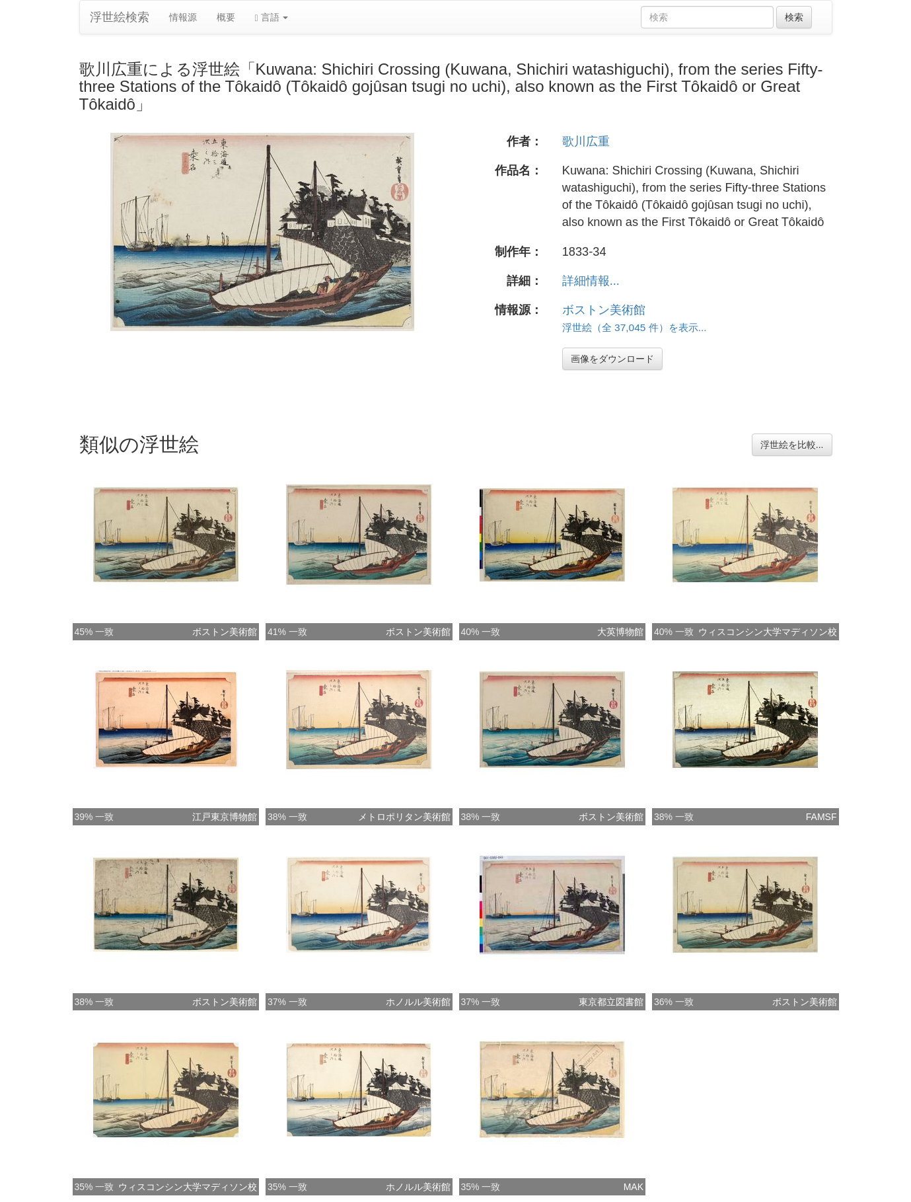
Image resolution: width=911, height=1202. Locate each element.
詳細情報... (591, 280)
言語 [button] (272, 17)
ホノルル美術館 (418, 1001)
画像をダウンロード (612, 359)
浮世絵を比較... (792, 444)
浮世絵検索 (119, 17)
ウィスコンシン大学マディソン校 (767, 631)
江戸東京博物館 (224, 816)
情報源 (183, 17)
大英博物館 (620, 631)
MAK (633, 1187)
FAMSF (821, 816)
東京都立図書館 (611, 1001)
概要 (226, 17)
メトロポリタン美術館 (404, 816)
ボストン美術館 (603, 310)
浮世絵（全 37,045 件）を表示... (634, 327)
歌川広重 (586, 141)
